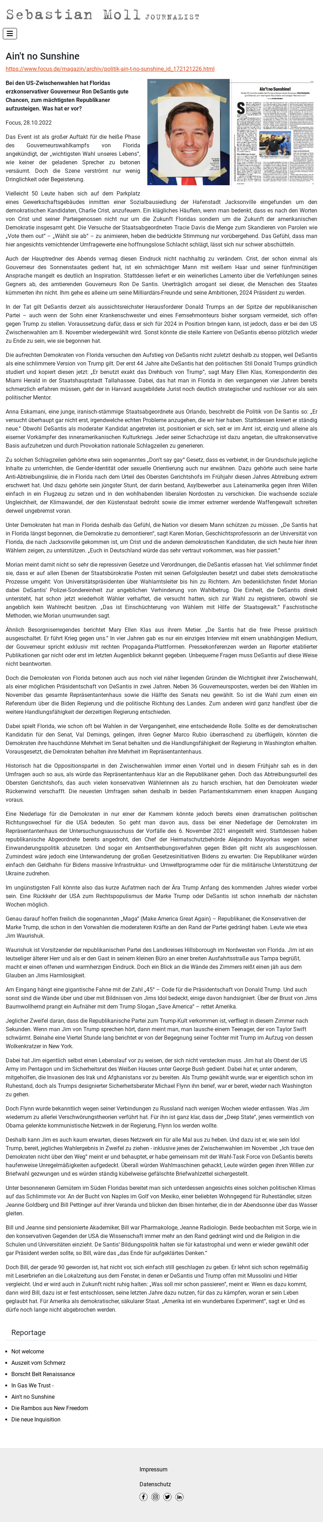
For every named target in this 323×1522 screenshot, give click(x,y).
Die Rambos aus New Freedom (49, 1408)
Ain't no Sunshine (33, 1396)
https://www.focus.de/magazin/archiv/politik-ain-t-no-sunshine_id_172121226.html (110, 69)
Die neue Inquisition (36, 1419)
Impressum (154, 1469)
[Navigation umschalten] (10, 33)
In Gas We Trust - (32, 1385)
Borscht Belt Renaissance (43, 1374)
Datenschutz (155, 1484)
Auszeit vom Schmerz (38, 1362)
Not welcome (27, 1351)
